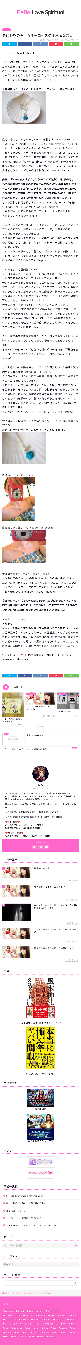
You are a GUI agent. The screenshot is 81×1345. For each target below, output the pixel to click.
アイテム (7, 30)
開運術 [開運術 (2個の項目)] (41, 1337)
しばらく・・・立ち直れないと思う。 (25, 1218)
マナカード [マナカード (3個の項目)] (73, 1320)
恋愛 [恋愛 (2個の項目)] (36, 1328)
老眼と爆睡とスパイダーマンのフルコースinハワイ (31, 1225)
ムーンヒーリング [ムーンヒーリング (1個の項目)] (11, 1324)
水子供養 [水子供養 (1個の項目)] (64, 1328)
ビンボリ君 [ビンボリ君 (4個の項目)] (24, 1320)
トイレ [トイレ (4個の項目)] (52, 1315)
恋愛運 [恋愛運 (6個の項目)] (46, 1328)
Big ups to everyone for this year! (25, 1195)
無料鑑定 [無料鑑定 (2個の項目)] (8, 1332)
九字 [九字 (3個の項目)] (64, 1324)
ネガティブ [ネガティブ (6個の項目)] (63, 1315)
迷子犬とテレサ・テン (17, 1210)
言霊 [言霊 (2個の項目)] (73, 1332)
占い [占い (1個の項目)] (72, 1324)
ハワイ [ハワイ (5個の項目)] (74, 1315)
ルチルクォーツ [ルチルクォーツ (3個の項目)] (37, 1324)
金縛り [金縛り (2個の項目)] (15, 1337)
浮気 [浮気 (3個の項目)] (73, 1328)
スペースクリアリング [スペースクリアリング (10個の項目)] (12, 1315)
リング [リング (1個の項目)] (24, 1324)
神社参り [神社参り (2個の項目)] (35, 1332)
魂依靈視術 (40, 1108)
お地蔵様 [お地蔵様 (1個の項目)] (21, 1311)
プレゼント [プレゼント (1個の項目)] (37, 1320)
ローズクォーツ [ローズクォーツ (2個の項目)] (52, 1324)
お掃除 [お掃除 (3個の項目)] (31, 1311)
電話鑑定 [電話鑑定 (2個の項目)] (52, 1337)
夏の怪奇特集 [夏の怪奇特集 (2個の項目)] (17, 1328)
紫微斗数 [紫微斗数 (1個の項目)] (46, 1332)
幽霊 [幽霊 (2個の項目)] (28, 1328)
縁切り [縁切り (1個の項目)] (65, 1332)
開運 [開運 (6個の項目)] (32, 1337)
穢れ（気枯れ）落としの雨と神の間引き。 (27, 1203)
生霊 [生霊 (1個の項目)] (17, 1332)
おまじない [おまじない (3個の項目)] (9, 1311)
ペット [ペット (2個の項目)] (48, 1320)
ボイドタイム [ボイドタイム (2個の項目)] (59, 1320)
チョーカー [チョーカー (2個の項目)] (41, 1315)
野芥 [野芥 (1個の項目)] (6, 1337)
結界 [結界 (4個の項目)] (56, 1332)
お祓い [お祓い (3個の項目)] (40, 1311)
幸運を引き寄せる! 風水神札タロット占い (41, 1022)
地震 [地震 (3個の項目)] (6, 1328)
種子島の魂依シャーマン (40, 1141)
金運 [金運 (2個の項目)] (24, 1337)
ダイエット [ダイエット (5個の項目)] (29, 1315)
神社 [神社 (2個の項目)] (25, 1332)
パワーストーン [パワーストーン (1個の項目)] (10, 1320)
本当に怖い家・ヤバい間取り (40, 1073)
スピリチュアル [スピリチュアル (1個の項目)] (53, 1311)
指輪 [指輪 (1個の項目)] (54, 1328)
